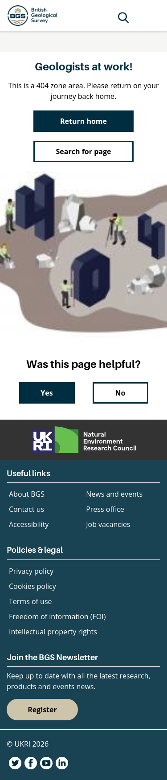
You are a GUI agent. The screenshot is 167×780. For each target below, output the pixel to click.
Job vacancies (108, 524)
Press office (105, 509)
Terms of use (30, 601)
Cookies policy (32, 586)
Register (42, 710)
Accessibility (29, 524)
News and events (114, 494)
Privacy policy (31, 571)
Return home (83, 121)
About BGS (27, 494)
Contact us (26, 509)
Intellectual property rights (53, 632)
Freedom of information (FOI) (57, 616)
